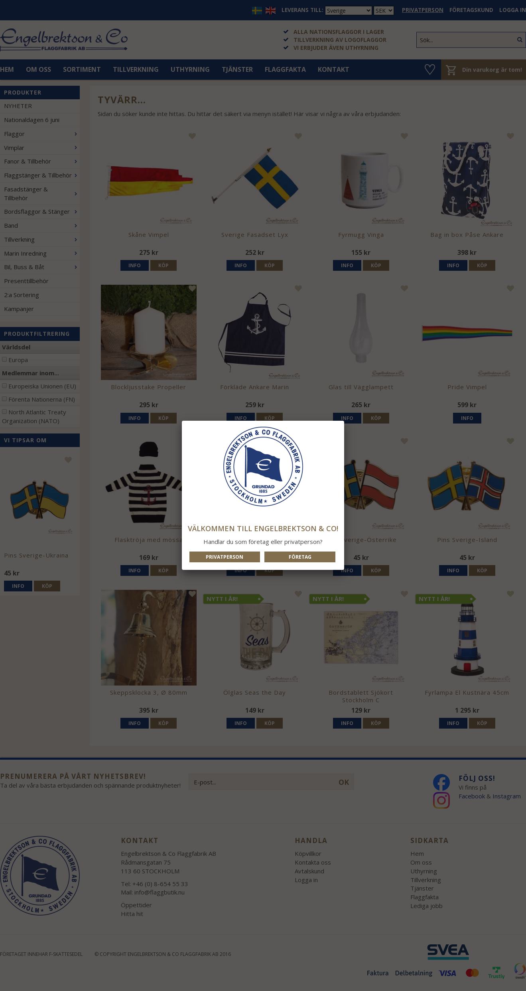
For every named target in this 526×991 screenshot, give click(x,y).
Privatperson (224, 557)
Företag (300, 557)
